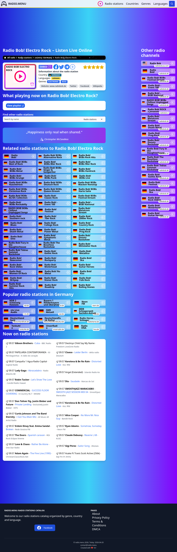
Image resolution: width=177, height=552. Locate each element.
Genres (146, 4)
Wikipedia (97, 86)
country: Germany (43, 57)
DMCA (96, 529)
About (96, 514)
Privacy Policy (101, 517)
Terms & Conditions (99, 523)
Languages (160, 4)
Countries (132, 4)
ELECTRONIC (53, 81)
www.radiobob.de (58, 86)
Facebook (84, 86)
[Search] (172, 4)
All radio (9, 57)
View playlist (15, 105)
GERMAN (56, 78)
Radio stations (114, 4)
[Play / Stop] (100, 4)
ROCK (64, 81)
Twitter (73, 86)
